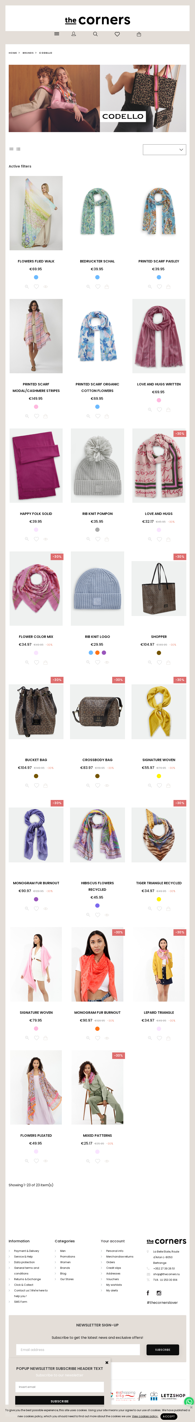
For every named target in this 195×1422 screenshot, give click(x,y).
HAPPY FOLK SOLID (36, 513)
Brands (65, 1268)
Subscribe (162, 1350)
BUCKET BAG (36, 759)
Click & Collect (23, 1285)
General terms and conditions (26, 1270)
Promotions (67, 1256)
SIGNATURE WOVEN (158, 759)
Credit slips (113, 1268)
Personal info (114, 1251)
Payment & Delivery (26, 1251)
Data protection (24, 1262)
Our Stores (67, 1279)
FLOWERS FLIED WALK (36, 261)
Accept (169, 1416)
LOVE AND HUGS (159, 513)
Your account (113, 1241)
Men (63, 1251)
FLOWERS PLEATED (36, 1135)
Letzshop (178, 1395)
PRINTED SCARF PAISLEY (158, 261)
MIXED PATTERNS (97, 1135)
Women (65, 1262)
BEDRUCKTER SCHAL (97, 261)
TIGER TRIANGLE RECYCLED (159, 883)
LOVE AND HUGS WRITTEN (159, 384)
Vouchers (112, 1279)
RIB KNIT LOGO (97, 636)
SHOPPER (159, 636)
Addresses (113, 1273)
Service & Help (23, 1256)
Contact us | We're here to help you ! (31, 1293)
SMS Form (20, 1302)
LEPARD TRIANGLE (159, 1012)
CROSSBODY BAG (97, 759)
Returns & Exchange (27, 1279)
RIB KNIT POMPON (97, 513)
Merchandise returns (119, 1256)
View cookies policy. (145, 1416)
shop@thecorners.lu (166, 1274)
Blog (63, 1273)
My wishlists (114, 1285)
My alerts (112, 1290)
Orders (110, 1262)
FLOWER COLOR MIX (36, 636)
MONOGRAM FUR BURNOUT (36, 883)
